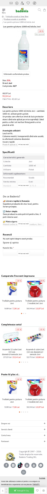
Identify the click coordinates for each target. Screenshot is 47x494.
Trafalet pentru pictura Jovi (12, 302)
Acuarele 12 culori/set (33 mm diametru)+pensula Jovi (12, 352)
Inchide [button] (42, 478)
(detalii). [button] (36, 484)
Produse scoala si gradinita (15, 19)
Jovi (10, 83)
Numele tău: (8, 247)
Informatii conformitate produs (16, 74)
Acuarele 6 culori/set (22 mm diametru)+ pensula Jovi (35, 352)
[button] (21, 313)
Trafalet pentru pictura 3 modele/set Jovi (35, 302)
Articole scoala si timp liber (17, 16)
